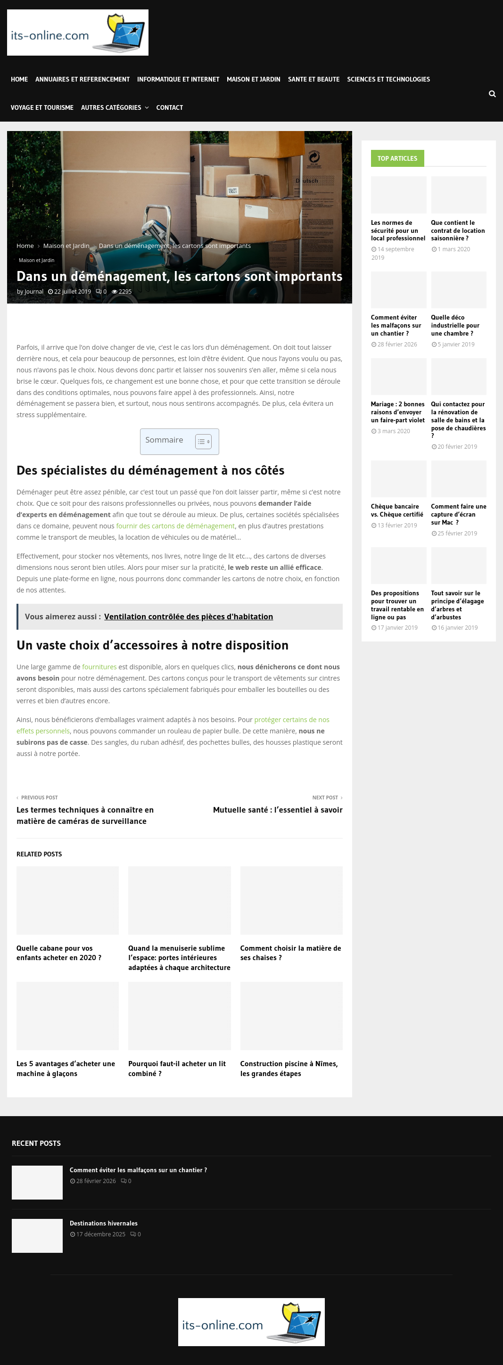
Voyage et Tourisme (42, 107)
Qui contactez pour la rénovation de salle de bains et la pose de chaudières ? (458, 420)
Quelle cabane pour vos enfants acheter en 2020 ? (59, 952)
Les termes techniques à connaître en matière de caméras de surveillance (85, 815)
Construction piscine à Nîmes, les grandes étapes (289, 1068)
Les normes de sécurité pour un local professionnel (398, 230)
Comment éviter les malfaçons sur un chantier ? (396, 325)
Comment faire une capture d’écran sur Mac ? (459, 514)
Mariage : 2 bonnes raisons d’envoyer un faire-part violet (398, 412)
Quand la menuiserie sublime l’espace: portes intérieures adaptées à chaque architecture (179, 957)
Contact (170, 107)
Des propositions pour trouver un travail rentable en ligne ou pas (397, 605)
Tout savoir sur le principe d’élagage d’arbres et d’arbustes (457, 605)
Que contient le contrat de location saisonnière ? (458, 230)
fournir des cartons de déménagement (175, 525)
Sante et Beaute (313, 79)
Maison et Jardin (253, 79)
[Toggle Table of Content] (198, 442)
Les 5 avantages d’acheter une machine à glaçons (65, 1068)
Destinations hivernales (104, 1223)
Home (19, 79)
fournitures (99, 666)
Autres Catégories (111, 107)
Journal (34, 292)
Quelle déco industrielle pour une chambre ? (455, 325)
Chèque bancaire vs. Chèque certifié (397, 510)
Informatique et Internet (178, 79)
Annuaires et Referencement (82, 79)
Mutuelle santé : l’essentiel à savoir (278, 810)
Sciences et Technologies (388, 79)
